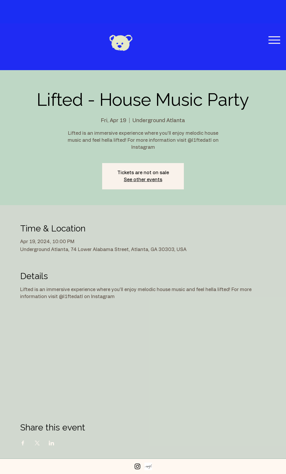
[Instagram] (137, 466)
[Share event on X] (37, 443)
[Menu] (274, 40)
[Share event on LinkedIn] (51, 443)
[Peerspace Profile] (148, 466)
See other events (143, 179)
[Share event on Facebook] (23, 443)
